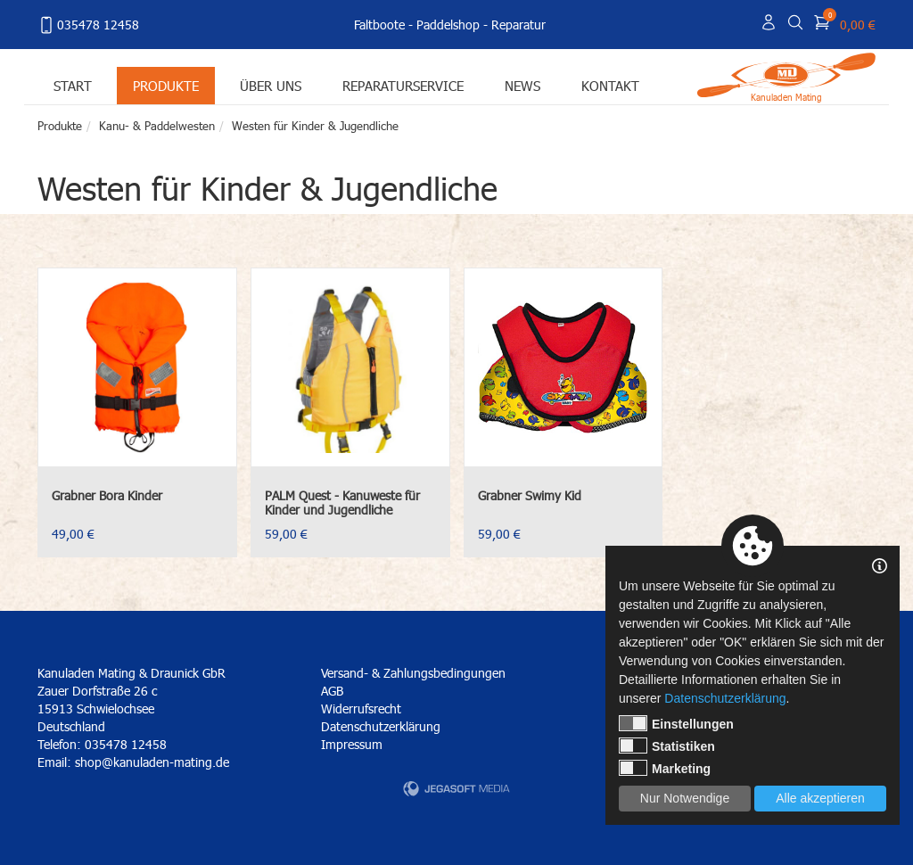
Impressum (351, 744)
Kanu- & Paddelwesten (157, 126)
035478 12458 (88, 25)
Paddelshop (448, 24)
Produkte (166, 85)
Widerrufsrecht (361, 708)
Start (72, 85)
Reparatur (518, 24)
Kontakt (610, 85)
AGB (332, 690)
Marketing (665, 768)
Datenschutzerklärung (380, 726)
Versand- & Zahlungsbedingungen (413, 672)
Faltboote (379, 24)
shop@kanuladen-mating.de (152, 762)
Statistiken (667, 745)
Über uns (270, 85)
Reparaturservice (403, 85)
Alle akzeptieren (820, 798)
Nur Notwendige (684, 798)
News (522, 85)
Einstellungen (676, 723)
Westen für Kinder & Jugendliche (315, 126)
